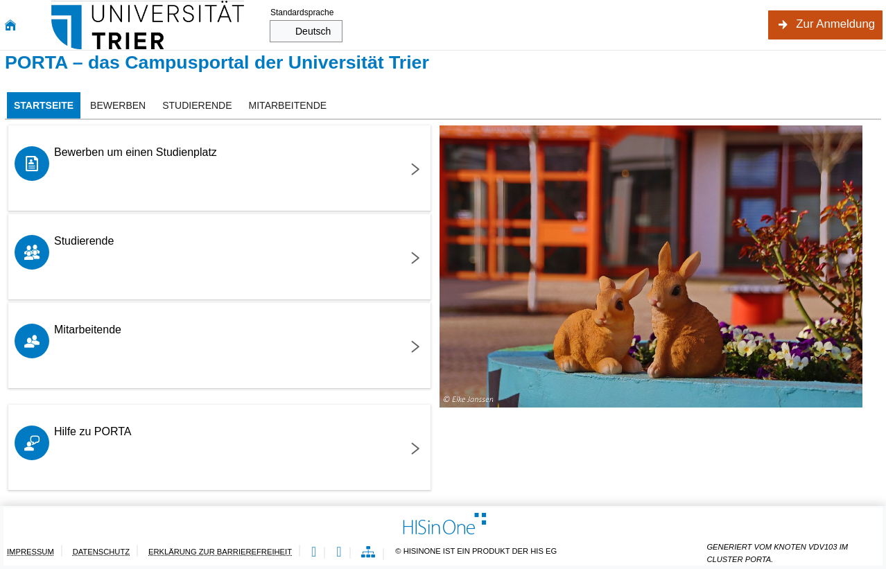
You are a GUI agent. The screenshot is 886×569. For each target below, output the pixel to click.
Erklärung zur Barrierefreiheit (220, 552)
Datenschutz (101, 552)
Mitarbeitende (87, 329)
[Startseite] (10, 25)
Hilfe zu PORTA (92, 431)
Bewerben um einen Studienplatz (135, 152)
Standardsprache (301, 12)
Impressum (30, 552)
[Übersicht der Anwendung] (368, 553)
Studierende (84, 241)
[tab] (43, 105)
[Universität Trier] (148, 25)
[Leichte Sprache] (313, 552)
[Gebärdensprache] (338, 552)
